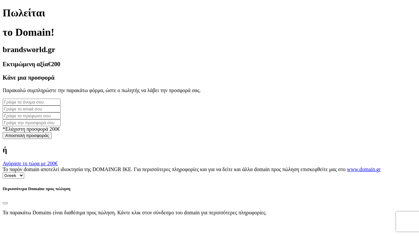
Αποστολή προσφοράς (27, 135)
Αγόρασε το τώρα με (30, 163)
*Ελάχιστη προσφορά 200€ (31, 129)
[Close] (5, 203)
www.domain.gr (364, 169)
